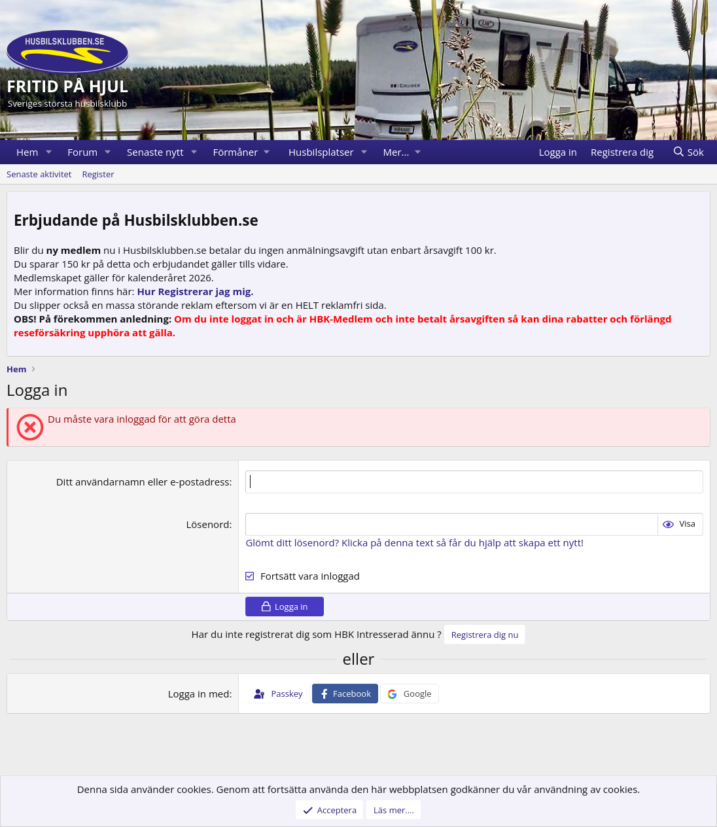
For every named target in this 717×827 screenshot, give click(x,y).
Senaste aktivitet (39, 174)
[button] (48, 152)
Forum (82, 151)
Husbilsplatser (321, 151)
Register (98, 174)
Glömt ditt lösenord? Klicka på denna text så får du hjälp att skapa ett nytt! (414, 542)
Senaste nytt (155, 151)
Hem (27, 151)
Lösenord (207, 524)
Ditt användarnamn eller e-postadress (143, 481)
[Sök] (687, 152)
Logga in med (199, 693)
